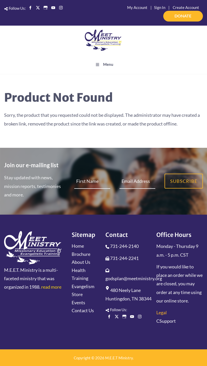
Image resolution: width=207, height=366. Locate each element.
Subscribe (183, 181)
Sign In (159, 7)
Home (78, 246)
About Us (81, 262)
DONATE (196, 14)
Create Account (186, 7)
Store (77, 294)
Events (78, 302)
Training (80, 278)
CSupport (166, 321)
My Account (137, 7)
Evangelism (83, 286)
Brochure (81, 254)
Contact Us (83, 310)
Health (78, 270)
